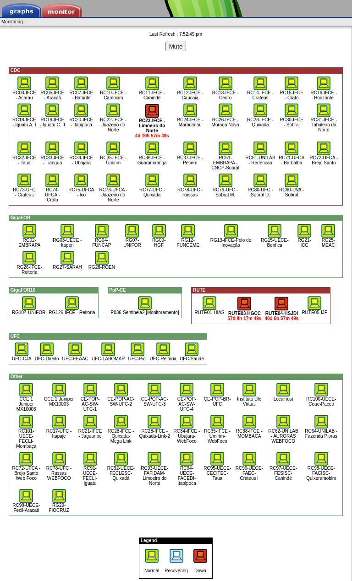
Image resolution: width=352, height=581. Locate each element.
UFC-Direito (47, 356)
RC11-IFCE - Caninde (152, 93)
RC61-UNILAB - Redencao (260, 158)
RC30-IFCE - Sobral (291, 120)
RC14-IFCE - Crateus (260, 93)
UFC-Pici (137, 356)
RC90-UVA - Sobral (291, 190)
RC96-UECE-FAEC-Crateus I (249, 471)
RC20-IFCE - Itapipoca (82, 120)
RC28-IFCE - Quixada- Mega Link (121, 434)
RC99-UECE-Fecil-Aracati (26, 506)
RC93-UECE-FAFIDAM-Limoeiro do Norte (154, 474)
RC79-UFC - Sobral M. (225, 190)
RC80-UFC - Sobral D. (260, 190)
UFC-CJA (22, 356)
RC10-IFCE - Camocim (113, 93)
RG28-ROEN (101, 265)
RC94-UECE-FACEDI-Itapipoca (186, 474)
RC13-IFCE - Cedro (225, 93)
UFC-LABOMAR (108, 356)
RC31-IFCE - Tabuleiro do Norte (323, 122)
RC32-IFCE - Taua (24, 158)
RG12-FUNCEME (188, 240)
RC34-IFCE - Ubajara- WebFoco (187, 434)
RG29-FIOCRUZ (59, 506)
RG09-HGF (159, 240)
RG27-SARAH (67, 265)
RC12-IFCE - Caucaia (190, 93)
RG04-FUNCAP (101, 240)
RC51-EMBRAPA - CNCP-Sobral (225, 160)
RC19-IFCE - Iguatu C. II (52, 120)
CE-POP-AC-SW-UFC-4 (187, 402)
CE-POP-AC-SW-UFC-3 (154, 399)
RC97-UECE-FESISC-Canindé (283, 471)
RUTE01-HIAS (209, 310)
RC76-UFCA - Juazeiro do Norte (113, 192)
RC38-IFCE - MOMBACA (249, 431)
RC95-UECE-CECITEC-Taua (217, 471)
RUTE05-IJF (314, 310)
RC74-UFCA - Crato (52, 192)
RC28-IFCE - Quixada (260, 120)
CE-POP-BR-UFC (217, 399)
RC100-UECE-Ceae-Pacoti (321, 399)
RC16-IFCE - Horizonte (323, 93)
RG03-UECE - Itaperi (67, 240)
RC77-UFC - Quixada (152, 190)
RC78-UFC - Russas (190, 190)
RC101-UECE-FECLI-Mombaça (26, 436)
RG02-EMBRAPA (29, 240)
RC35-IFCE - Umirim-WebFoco (217, 434)
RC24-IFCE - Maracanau (190, 120)
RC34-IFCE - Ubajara (82, 158)
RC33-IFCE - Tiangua (53, 158)
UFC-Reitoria (163, 356)
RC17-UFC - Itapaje (59, 431)
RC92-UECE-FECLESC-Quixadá (121, 471)
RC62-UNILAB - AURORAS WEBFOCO (283, 434)
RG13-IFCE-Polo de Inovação (230, 240)
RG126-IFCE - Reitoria (72, 310)
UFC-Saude (192, 356)
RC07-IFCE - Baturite (82, 93)
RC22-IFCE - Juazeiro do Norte (113, 122)
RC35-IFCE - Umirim (113, 158)
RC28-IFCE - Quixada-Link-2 (154, 431)
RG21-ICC (304, 240)
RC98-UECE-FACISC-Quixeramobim (321, 471)
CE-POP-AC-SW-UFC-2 (120, 399)
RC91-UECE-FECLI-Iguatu (90, 474)
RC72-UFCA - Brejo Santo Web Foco (26, 471)
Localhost (283, 397)
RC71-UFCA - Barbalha (291, 158)
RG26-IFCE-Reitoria (29, 268)
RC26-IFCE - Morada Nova (225, 120)
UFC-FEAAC (75, 356)
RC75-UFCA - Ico (81, 190)
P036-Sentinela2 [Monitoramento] (145, 310)
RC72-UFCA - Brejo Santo (324, 158)
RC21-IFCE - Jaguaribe (90, 431)
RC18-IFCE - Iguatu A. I (24, 120)
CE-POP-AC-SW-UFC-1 (90, 402)
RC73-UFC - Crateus (24, 190)
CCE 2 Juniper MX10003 (59, 399)
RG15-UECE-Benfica (275, 240)
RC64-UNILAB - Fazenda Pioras (321, 431)
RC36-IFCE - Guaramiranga (152, 158)
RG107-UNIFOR (28, 310)
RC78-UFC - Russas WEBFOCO (59, 471)
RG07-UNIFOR (132, 240)
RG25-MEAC (328, 240)
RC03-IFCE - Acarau (24, 93)
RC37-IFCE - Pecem (190, 158)
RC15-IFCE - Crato (291, 93)
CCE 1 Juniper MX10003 (26, 402)
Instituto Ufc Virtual (249, 399)
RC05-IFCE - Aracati (53, 93)
